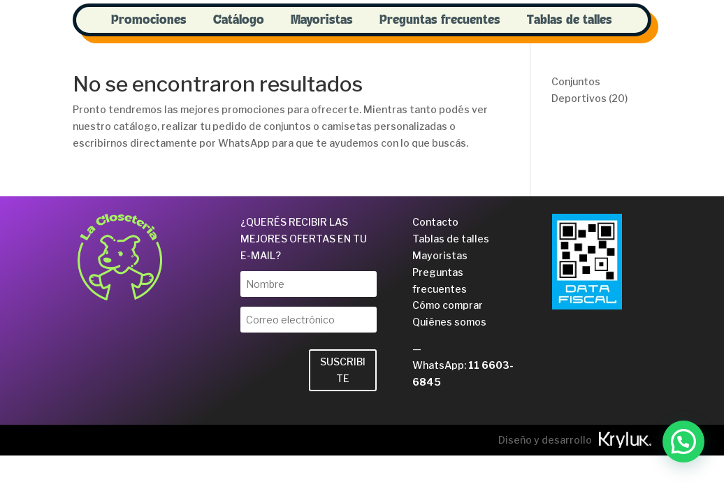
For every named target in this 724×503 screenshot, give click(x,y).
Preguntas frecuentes (439, 20)
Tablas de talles (569, 20)
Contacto (435, 222)
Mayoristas (322, 20)
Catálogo (238, 20)
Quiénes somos (449, 322)
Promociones (149, 20)
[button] (683, 441)
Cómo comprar (447, 305)
